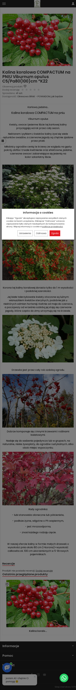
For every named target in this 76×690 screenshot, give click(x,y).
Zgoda (55, 233)
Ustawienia (25, 233)
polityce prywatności (52, 226)
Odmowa (41, 233)
